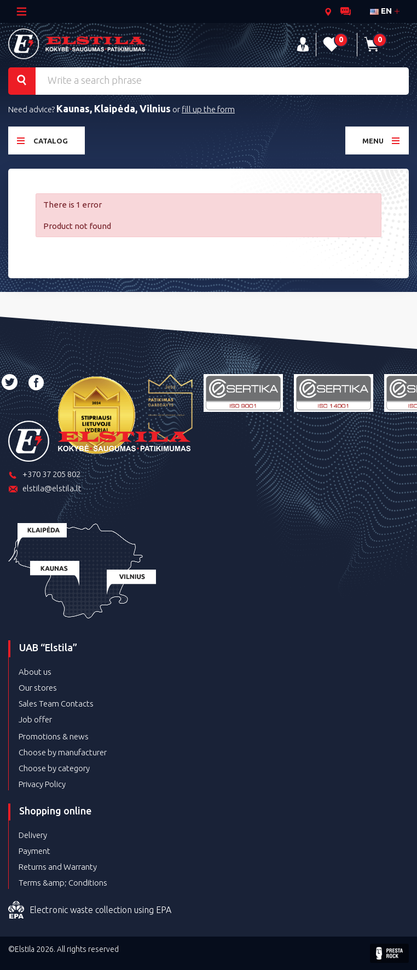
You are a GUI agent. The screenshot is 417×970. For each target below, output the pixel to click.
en (381, 10)
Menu (381, 140)
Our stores (38, 687)
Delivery (33, 835)
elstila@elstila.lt (45, 489)
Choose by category (54, 768)
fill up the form (208, 109)
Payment (34, 851)
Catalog (42, 140)
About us (35, 671)
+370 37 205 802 (44, 475)
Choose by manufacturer (63, 752)
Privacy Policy (42, 784)
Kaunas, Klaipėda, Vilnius (113, 108)
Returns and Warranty (58, 866)
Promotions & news (54, 736)
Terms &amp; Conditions (63, 882)
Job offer (35, 719)
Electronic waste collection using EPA (89, 910)
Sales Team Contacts (56, 703)
